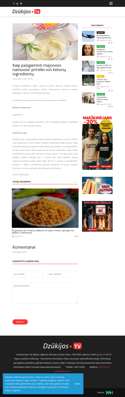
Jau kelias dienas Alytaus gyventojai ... (104, 36)
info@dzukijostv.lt (62, 370)
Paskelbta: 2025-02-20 (23, 79)
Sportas (100, 74)
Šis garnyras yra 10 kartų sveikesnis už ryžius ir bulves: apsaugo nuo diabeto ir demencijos (45, 231)
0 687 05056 (103, 366)
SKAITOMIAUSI (97, 25)
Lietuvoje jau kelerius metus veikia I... (105, 96)
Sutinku (76, 383)
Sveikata (101, 46)
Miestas (100, 32)
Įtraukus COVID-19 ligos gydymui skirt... (104, 64)
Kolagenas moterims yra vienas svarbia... (104, 50)
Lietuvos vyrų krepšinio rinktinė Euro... (103, 79)
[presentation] (34, 311)
